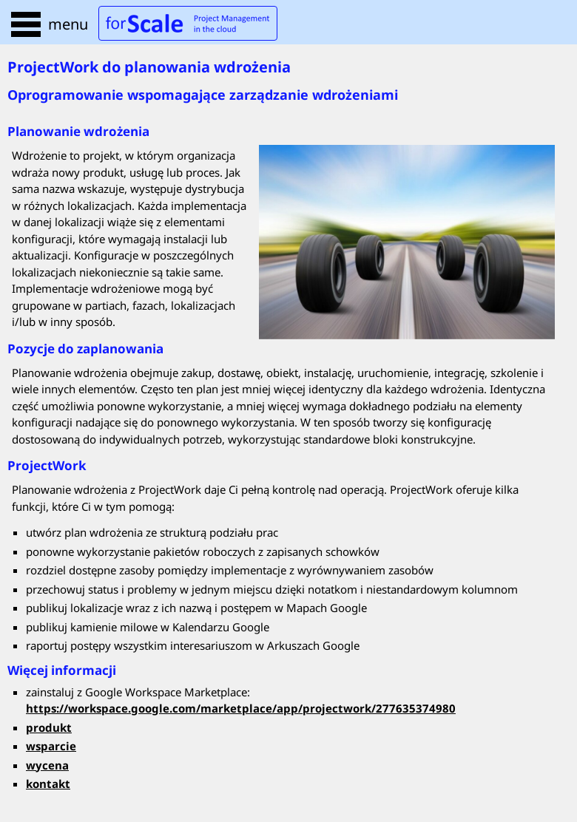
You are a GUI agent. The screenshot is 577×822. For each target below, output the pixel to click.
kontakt (48, 783)
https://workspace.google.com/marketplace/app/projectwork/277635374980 (241, 708)
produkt (49, 727)
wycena (47, 765)
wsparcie (51, 745)
